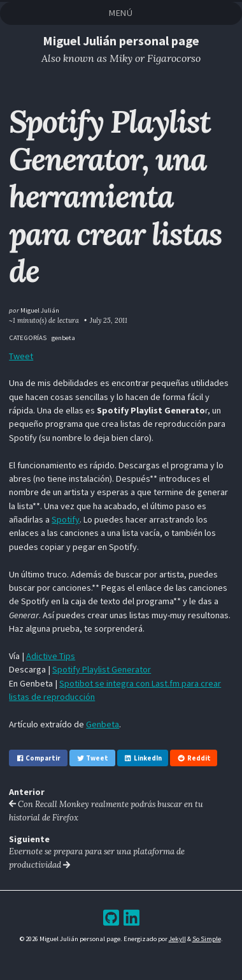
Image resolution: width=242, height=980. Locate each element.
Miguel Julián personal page (121, 40)
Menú (121, 13)
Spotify (66, 519)
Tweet (21, 356)
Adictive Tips (50, 656)
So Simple (206, 938)
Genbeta (102, 724)
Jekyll (177, 938)
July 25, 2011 (108, 320)
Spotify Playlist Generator (101, 669)
